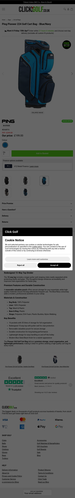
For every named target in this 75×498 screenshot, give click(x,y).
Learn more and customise (37, 259)
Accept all (54, 265)
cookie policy (37, 247)
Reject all (20, 265)
